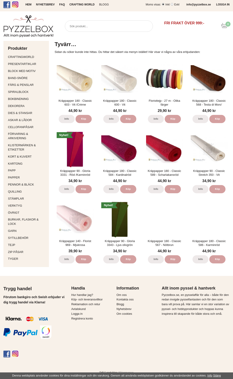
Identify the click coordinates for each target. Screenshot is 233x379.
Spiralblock (18, 92)
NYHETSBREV (45, 4)
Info (66, 118)
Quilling (27, 191)
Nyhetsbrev (124, 309)
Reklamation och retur (85, 304)
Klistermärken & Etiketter (27, 147)
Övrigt (13, 212)
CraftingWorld (27, 57)
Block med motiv (21, 71)
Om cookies (124, 313)
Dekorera (27, 106)
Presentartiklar (27, 64)
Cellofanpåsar (20, 127)
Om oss (121, 295)
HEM (28, 4)
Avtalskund (78, 309)
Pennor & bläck (27, 184)
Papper (27, 177)
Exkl (177, 4)
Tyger (27, 258)
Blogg (104, 4)
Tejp (27, 245)
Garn (27, 231)
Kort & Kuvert (27, 156)
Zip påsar (15, 252)
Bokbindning (27, 99)
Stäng (217, 375)
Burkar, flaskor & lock (27, 221)
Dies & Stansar (27, 113)
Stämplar (27, 198)
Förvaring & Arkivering (27, 136)
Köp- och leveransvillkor (87, 299)
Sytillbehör (27, 238)
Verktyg (27, 205)
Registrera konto (82, 318)
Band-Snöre (27, 78)
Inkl (167, 4)
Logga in (77, 313)
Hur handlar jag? (82, 295)
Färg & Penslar (27, 85)
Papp (27, 170)
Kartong (27, 163)
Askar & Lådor (20, 120)
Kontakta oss (125, 299)
